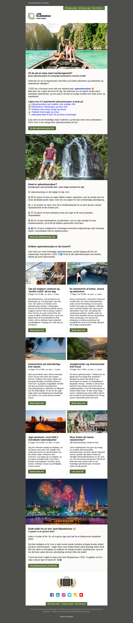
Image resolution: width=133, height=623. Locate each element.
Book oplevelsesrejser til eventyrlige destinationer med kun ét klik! (57, 76)
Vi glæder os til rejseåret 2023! (41, 532)
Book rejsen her (37, 330)
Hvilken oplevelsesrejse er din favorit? (49, 246)
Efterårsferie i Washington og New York (49, 107)
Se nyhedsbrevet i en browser (38, 3)
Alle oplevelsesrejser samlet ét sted (84, 443)
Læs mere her (78, 472)
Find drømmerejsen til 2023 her (43, 566)
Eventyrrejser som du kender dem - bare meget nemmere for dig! (56, 187)
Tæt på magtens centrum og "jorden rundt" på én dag (43, 290)
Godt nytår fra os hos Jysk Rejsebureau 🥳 (52, 529)
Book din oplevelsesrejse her (42, 237)
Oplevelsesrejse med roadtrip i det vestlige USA (53, 104)
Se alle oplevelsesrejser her (42, 128)
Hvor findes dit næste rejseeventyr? (82, 438)
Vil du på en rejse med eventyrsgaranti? (50, 73)
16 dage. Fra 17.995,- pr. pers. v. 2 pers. (86, 369)
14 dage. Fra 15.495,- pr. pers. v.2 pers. (44, 443)
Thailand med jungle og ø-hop (45, 112)
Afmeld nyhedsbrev (66, 617)
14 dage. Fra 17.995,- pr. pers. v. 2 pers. (44, 369)
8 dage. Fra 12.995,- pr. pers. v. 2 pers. (44, 294)
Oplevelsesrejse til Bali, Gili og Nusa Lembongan (53, 114)
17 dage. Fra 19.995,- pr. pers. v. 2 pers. (86, 294)
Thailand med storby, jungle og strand (48, 109)
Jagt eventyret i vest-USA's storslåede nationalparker (43, 438)
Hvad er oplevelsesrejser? (42, 184)
